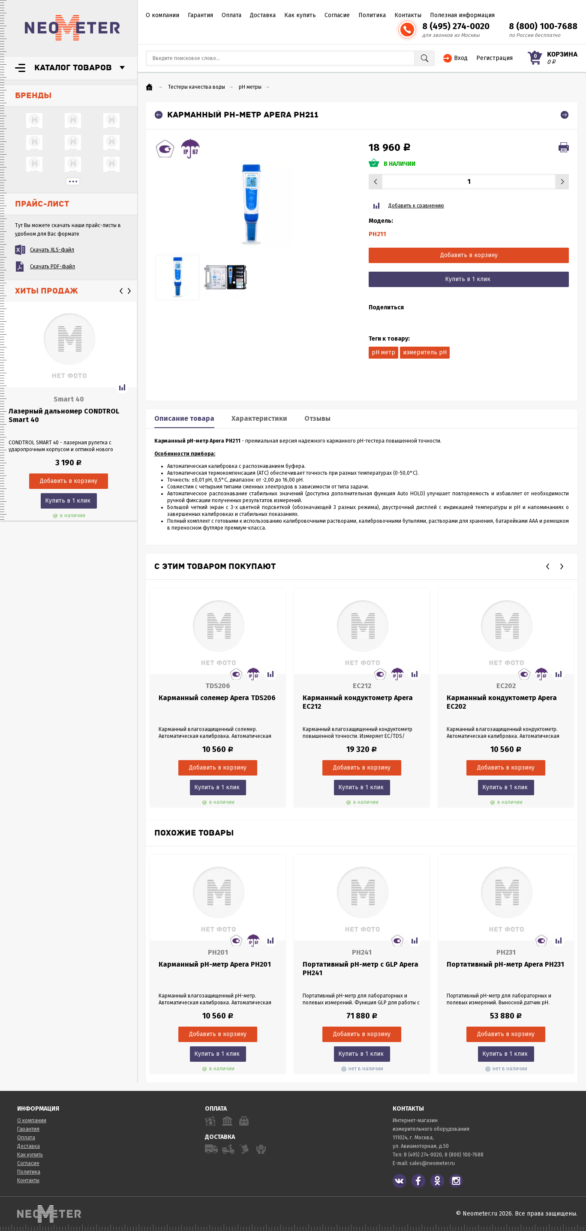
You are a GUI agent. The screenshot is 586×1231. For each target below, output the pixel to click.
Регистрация (494, 58)
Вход (461, 58)
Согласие (337, 15)
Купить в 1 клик (67, 500)
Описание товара (184, 418)
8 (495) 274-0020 (456, 26)
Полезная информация (462, 15)
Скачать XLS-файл (52, 250)
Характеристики (259, 418)
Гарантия (200, 15)
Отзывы (317, 418)
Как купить (300, 15)
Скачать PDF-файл (52, 267)
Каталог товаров (73, 67)
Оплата (231, 15)
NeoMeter (72, 28)
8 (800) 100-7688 (543, 26)
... (72, 181)
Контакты (407, 15)
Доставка (263, 15)
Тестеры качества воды (196, 87)
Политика (372, 15)
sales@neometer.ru (432, 1163)
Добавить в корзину (469, 255)
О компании (162, 15)
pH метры (250, 87)
